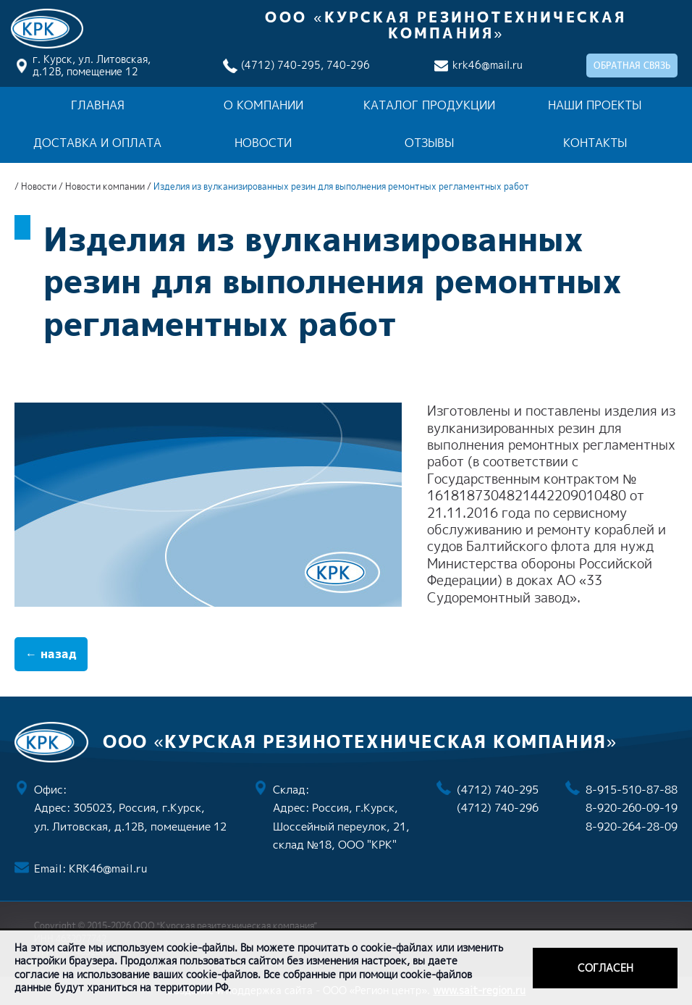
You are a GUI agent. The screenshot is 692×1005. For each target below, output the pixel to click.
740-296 (348, 65)
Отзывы (429, 143)
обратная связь (632, 65)
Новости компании (105, 186)
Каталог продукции (429, 105)
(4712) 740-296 (498, 807)
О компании (263, 105)
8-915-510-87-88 (632, 789)
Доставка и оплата (97, 143)
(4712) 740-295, (282, 65)
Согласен (605, 968)
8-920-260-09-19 (632, 807)
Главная (98, 105)
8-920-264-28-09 (632, 826)
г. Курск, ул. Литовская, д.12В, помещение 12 (92, 65)
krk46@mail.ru (487, 65)
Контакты (595, 143)
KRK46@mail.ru (108, 868)
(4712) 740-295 (498, 789)
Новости (263, 143)
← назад (51, 654)
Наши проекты (594, 105)
